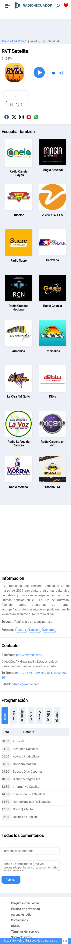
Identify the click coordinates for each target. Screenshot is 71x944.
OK (65, 941)
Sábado (48, 716)
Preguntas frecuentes (25, 903)
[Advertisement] (35, 28)
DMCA (15, 926)
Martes (14, 715)
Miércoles (22, 715)
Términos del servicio (25, 931)
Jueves (31, 716)
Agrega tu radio (21, 914)
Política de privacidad (25, 909)
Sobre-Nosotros (21, 937)
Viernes (39, 716)
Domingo (57, 716)
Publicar (10, 880)
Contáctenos (19, 920)
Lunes (5, 716)
